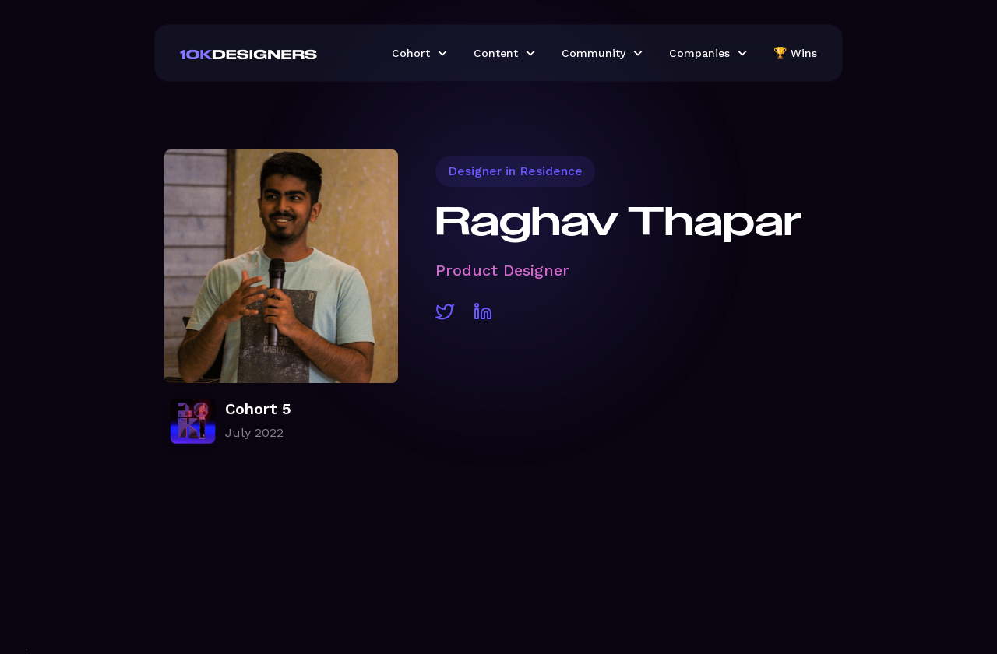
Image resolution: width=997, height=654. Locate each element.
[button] (420, 53)
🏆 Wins (795, 53)
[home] (273, 53)
